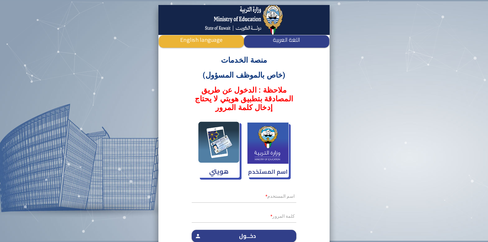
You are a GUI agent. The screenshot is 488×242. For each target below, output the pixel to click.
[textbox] (244, 198)
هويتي (219, 171)
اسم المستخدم (268, 172)
